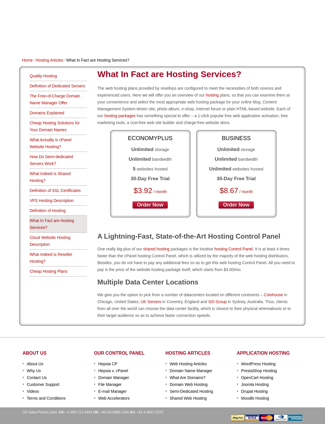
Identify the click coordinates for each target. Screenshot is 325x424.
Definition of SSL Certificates (55, 190)
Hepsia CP (108, 364)
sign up (274, 22)
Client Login (133, 4)
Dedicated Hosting (159, 42)
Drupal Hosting (254, 391)
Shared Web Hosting (188, 398)
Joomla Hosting (255, 384)
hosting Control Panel (233, 249)
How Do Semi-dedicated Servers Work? (51, 160)
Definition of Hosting (48, 210)
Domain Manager (113, 377)
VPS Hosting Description (52, 200)
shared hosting (156, 249)
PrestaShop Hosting (259, 370)
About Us (35, 364)
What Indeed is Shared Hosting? (50, 177)
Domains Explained (47, 113)
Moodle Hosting (255, 398)
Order (225, 42)
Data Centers (199, 42)
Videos (33, 391)
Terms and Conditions (46, 398)
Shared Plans (53, 42)
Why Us (34, 370)
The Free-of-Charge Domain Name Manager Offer (55, 99)
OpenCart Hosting (257, 377)
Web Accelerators (114, 398)
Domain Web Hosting (189, 384)
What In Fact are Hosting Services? (52, 224)
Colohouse (273, 295)
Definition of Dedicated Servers (57, 86)
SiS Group (217, 301)
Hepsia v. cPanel (113, 370)
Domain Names (88, 42)
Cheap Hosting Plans (49, 271)
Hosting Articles (49, 60)
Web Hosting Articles (188, 364)
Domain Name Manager (191, 370)
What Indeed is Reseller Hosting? (51, 258)
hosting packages (120, 115)
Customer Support (43, 384)
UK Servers (151, 301)
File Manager (110, 384)
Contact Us (37, 377)
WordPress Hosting (258, 364)
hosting (212, 95)
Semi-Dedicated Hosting (191, 391)
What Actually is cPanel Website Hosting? (51, 143)
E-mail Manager (112, 391)
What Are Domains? (188, 377)
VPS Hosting (121, 42)
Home (27, 42)
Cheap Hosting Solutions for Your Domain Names (55, 126)
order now (150, 205)
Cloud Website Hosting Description (50, 241)
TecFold (43, 14)
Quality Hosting (43, 76)
